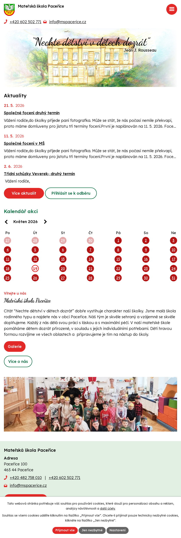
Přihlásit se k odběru (70, 193)
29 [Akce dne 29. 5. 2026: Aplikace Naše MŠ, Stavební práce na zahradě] (118, 278)
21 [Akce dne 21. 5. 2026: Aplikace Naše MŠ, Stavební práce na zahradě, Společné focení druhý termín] (90, 268)
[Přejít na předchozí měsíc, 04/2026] (7, 222)
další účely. (107, 508)
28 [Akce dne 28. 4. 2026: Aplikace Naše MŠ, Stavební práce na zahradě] (35, 240)
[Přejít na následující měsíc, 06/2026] (44, 222)
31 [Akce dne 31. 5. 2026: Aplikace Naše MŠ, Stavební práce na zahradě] (173, 278)
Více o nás (18, 361)
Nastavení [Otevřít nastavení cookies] (118, 530)
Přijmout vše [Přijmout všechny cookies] (65, 530)
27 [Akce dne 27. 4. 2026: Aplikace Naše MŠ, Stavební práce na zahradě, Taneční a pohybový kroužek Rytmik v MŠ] (8, 240)
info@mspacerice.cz (67, 21)
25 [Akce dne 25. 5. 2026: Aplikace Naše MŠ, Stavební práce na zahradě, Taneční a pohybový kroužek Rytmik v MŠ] (7, 278)
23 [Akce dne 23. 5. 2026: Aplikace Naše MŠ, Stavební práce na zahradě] (146, 268)
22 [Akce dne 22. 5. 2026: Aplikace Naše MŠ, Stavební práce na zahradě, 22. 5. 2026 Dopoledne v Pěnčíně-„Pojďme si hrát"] (118, 268)
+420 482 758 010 (26, 477)
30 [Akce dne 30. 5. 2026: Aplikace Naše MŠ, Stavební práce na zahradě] (146, 278)
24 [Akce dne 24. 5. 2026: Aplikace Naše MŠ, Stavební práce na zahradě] (173, 268)
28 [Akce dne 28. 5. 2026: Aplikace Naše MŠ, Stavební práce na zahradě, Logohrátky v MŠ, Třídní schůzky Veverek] (90, 278)
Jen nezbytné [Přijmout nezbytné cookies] (92, 530)
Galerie (15, 346)
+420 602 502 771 (25, 21)
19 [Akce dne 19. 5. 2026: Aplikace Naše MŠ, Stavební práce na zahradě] (35, 268)
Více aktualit (24, 193)
